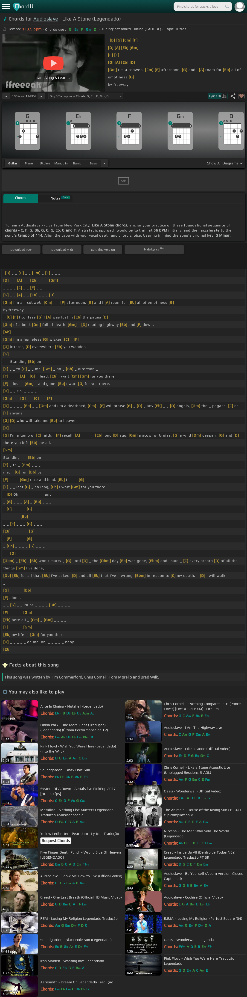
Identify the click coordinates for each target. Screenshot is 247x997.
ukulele (45, 163)
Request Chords (56, 840)
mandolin (61, 163)
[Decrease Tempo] (6, 96)
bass (93, 163)
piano (29, 163)
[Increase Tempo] (41, 96)
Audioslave (45, 19)
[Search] (227, 6)
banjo (77, 163)
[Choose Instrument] (104, 163)
